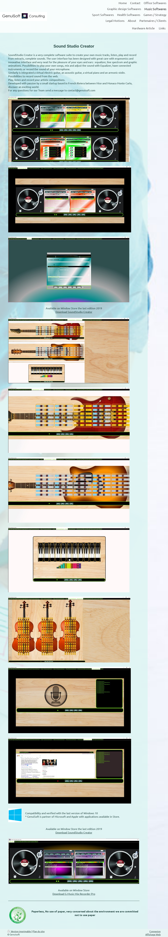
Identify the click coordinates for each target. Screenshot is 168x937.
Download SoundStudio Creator (73, 311)
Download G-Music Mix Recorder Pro (73, 893)
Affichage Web (153, 934)
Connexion (155, 931)
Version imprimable (19, 931)
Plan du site (38, 931)
